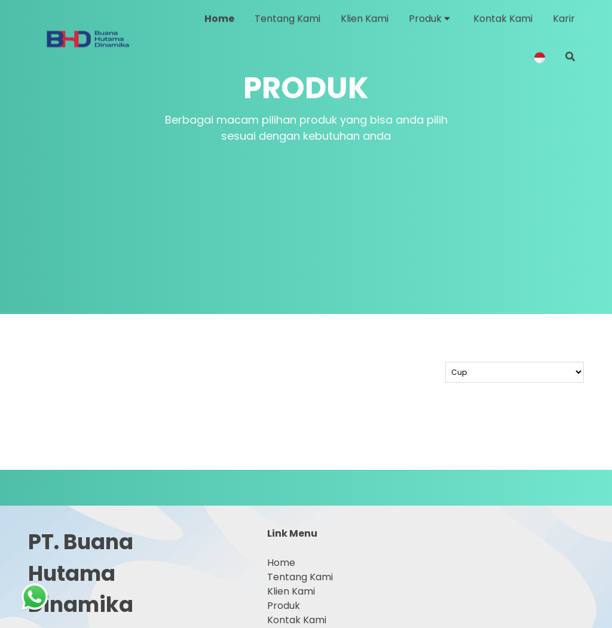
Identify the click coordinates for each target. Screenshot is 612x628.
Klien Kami (291, 591)
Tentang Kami (300, 577)
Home (281, 562)
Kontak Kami (296, 620)
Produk (283, 605)
